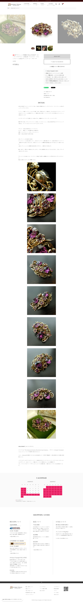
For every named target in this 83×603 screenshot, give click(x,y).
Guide (42, 4)
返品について (46, 93)
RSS (40, 590)
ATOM (43, 590)
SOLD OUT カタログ (15, 8)
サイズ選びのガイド (48, 91)
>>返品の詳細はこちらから (37, 549)
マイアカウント (56, 586)
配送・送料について (29, 586)
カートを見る (56, 592)
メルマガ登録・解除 (43, 588)
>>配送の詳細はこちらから (14, 536)
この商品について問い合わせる (57, 66)
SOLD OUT (57, 56)
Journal (51, 4)
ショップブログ (42, 586)
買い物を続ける (47, 97)
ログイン (55, 590)
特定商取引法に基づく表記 (49, 95)
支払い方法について (29, 590)
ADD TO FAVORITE (57, 61)
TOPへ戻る (41, 582)
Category (27, 4)
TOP (8, 8)
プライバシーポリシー (30, 594)
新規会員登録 (56, 588)
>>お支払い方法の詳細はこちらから (62, 538)
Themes (35, 4)
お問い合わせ (56, 594)
